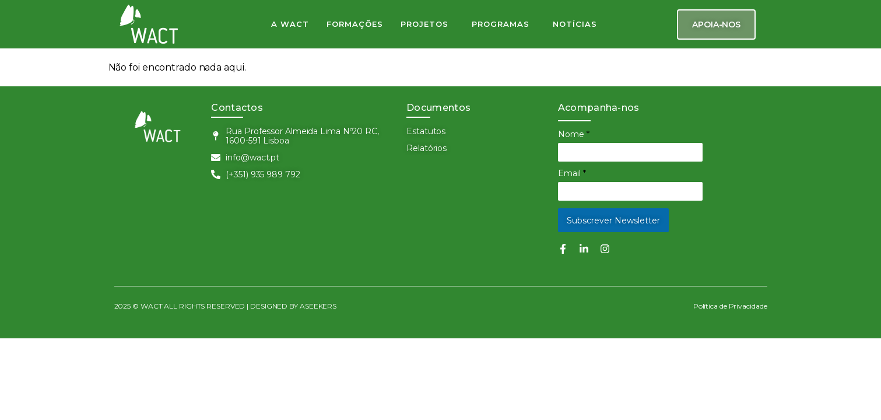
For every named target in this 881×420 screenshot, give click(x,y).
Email (572, 173)
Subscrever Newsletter (613, 220)
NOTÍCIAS (575, 24)
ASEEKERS (318, 306)
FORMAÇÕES (355, 24)
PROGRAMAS (500, 24)
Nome (573, 134)
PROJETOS (424, 24)
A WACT (290, 24)
